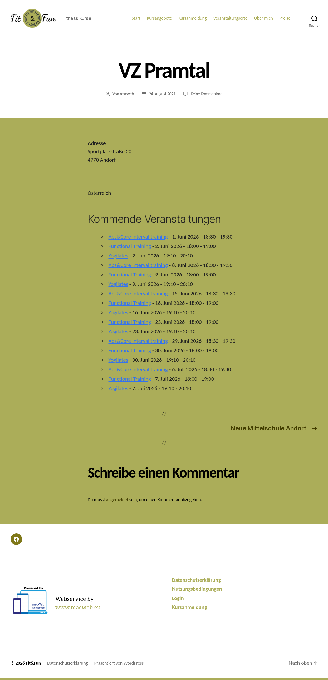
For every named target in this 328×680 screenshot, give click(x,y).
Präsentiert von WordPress (119, 665)
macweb (127, 95)
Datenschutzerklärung (196, 581)
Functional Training (130, 248)
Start (136, 19)
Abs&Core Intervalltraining (138, 238)
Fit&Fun (33, 665)
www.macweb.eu (78, 609)
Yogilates (118, 257)
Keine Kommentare (206, 95)
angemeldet (117, 501)
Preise (285, 19)
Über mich (263, 19)
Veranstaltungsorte (230, 19)
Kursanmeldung (192, 19)
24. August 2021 (162, 95)
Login (178, 600)
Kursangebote (159, 19)
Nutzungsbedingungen (197, 590)
